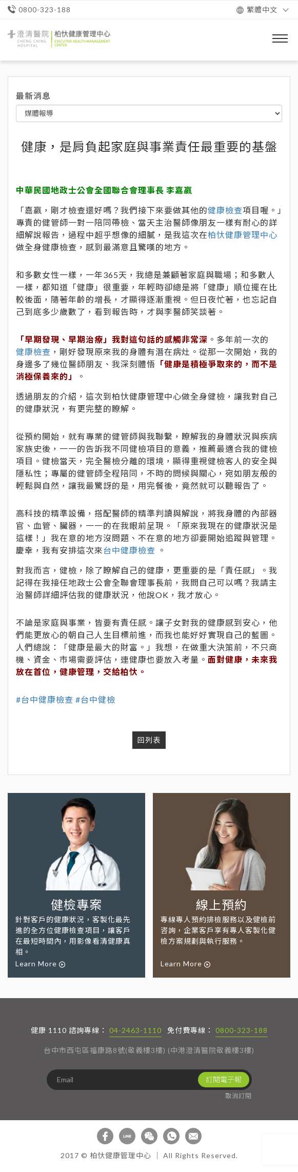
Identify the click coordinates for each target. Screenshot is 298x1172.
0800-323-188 (241, 1030)
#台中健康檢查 (44, 699)
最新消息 (33, 96)
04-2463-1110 (135, 1030)
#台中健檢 (95, 699)
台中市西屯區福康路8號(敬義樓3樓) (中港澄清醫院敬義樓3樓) (149, 1050)
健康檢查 (225, 210)
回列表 (149, 740)
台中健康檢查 (129, 550)
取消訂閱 (238, 1096)
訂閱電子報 (224, 1079)
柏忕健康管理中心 (242, 235)
